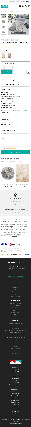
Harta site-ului (15, 328)
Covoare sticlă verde (15, 376)
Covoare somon (15, 389)
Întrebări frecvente (15, 332)
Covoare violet (15, 382)
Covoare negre (15, 378)
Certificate (15, 335)
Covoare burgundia (15, 374)
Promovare (15, 353)
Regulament (15, 307)
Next (2, 36)
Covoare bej (15, 367)
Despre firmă (12, 1)
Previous (4, 36)
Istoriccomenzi (15, 348)
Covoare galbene (15, 396)
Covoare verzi (15, 411)
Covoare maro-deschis (16, 387)
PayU (9, 251)
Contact (23, 1)
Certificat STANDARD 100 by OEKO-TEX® (17, 111)
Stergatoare (15, 292)
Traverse (15, 289)
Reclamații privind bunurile (15, 310)
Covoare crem (15, 391)
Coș (29, 6)
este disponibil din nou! (12, 84)
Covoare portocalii (15, 402)
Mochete (15, 287)
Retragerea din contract (15, 317)
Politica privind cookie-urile (15, 323)
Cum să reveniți (15, 305)
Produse (15, 351)
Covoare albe (15, 369)
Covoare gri (15, 407)
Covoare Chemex (5, 6)
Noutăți (15, 355)
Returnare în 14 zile (16, 198)
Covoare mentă (16, 398)
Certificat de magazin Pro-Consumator (15, 330)
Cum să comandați (15, 303)
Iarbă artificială (15, 296)
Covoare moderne (20, 11)
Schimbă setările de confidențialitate (15, 337)
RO (29, 1)
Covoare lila (15, 393)
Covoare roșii (15, 380)
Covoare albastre (15, 400)
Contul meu (26, 6)
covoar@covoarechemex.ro (15, 277)
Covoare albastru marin (15, 385)
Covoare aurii (15, 413)
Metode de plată (15, 312)
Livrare (15, 314)
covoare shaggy (9, 226)
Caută (23, 6)
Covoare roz (15, 404)
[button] (15, 63)
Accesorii (15, 294)
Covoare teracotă (16, 409)
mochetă (14, 236)
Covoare (12, 11)
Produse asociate (10, 158)
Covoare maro (15, 371)
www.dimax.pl (18, 423)
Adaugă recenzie (15, 152)
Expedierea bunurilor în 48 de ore (15, 209)
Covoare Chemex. (15, 419)
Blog (18, 1)
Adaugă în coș (6, 72)
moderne (4, 221)
